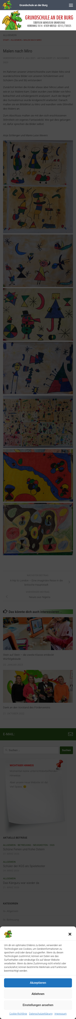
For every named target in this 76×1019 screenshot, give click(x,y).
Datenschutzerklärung (40, 1013)
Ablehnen (38, 994)
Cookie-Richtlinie (18, 1013)
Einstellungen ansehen (38, 1005)
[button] (70, 934)
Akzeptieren (38, 983)
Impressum (61, 1013)
